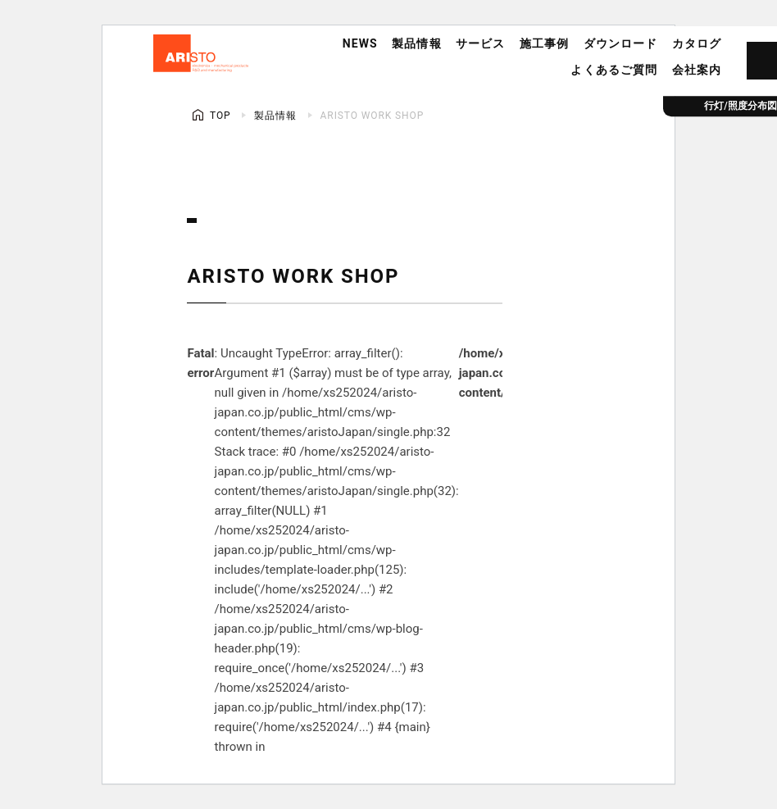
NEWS (360, 43)
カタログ (696, 43)
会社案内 (696, 69)
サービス (480, 43)
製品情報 (416, 43)
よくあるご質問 (613, 69)
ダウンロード (621, 43)
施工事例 (544, 43)
